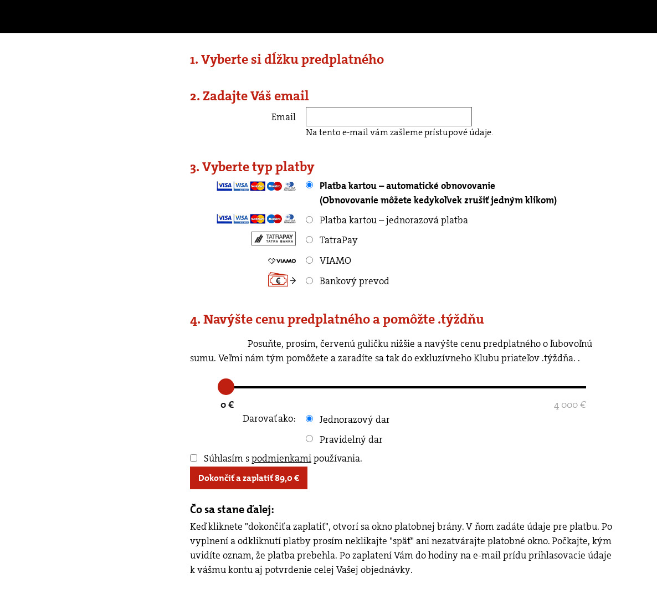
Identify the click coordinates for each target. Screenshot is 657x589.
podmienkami (281, 458)
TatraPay (332, 240)
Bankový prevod (347, 281)
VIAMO (328, 260)
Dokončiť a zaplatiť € (248, 478)
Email (283, 117)
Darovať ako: (269, 418)
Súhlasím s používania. (276, 458)
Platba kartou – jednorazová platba (387, 220)
